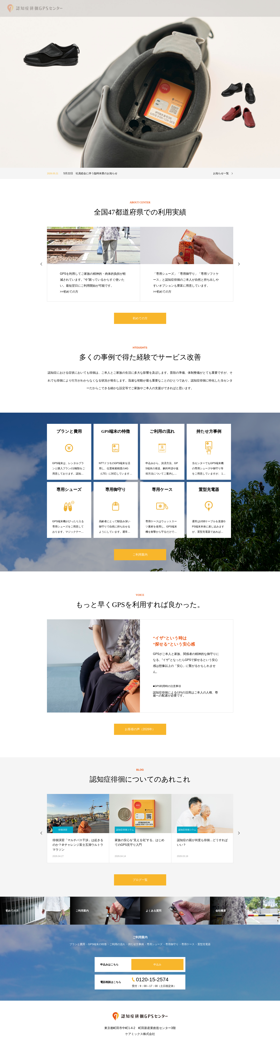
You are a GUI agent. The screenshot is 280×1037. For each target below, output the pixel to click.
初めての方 (140, 318)
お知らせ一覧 (221, 173)
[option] (140, 84)
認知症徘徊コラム (125, 829)
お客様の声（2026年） (140, 729)
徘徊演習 (62, 829)
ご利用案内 (140, 554)
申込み (157, 964)
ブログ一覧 (140, 879)
